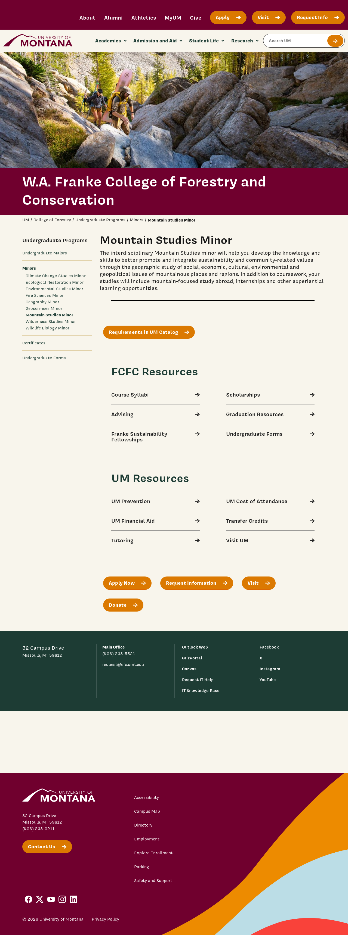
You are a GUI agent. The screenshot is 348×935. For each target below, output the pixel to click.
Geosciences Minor (44, 308)
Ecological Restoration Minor (55, 282)
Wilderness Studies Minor (51, 321)
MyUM (173, 17)
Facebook (269, 647)
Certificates (34, 343)
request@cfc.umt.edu (123, 664)
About (87, 17)
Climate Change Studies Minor (56, 276)
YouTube (268, 679)
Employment (146, 839)
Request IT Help (198, 679)
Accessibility (146, 797)
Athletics (143, 17)
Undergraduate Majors (44, 253)
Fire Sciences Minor (45, 295)
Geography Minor (42, 302)
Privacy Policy (105, 919)
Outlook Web (195, 647)
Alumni (113, 17)
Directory (143, 825)
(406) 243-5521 (118, 653)
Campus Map (147, 811)
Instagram (270, 669)
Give (195, 17)
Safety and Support (153, 880)
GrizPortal (192, 658)
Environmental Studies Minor (55, 289)
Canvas (189, 669)
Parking (141, 866)
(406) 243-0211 (38, 828)
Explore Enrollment (153, 853)
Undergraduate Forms (44, 358)
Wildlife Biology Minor (48, 328)
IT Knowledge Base (201, 690)
